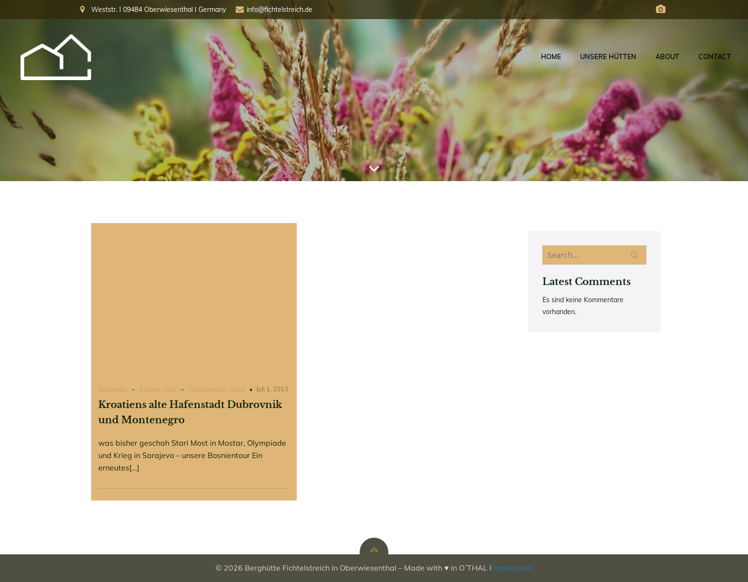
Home (551, 56)
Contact (714, 56)
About (667, 56)
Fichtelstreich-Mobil (217, 389)
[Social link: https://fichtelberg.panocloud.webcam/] (661, 9)
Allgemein (112, 389)
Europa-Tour (158, 389)
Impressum (512, 567)
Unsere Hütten (608, 56)
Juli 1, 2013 (272, 389)
